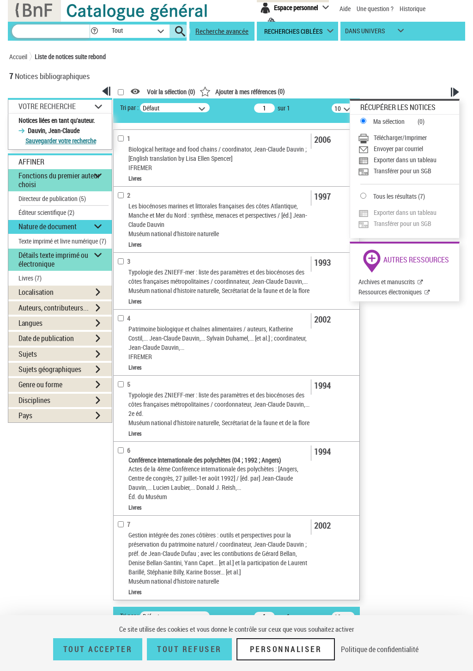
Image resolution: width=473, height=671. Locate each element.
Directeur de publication (52, 198)
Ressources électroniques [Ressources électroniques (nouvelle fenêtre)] (390, 291)
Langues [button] (30, 323)
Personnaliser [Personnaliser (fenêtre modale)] (286, 649)
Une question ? (375, 8)
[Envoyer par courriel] (408, 148)
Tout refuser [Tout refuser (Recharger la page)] (189, 649)
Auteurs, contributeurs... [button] (53, 308)
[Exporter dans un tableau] (408, 160)
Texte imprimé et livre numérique (62, 241)
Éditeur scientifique (46, 212)
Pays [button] (25, 415)
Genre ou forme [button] (40, 384)
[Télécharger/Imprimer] (408, 137)
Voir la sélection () (171, 91)
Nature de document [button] (47, 226)
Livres (30, 278)
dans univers (365, 33)
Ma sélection (389, 121)
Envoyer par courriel (398, 148)
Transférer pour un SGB (402, 170)
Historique (412, 8)
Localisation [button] (36, 292)
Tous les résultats (395, 196)
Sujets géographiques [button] (49, 369)
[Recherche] (51, 31)
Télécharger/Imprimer (400, 137)
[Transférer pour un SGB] (408, 171)
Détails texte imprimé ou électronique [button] (53, 259)
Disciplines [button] (34, 400)
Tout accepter (98, 649)
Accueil (18, 56)
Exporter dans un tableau (405, 159)
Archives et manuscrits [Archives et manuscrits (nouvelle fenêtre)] (386, 281)
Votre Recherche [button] (47, 106)
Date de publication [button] (46, 338)
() (242, 91)
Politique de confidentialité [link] (379, 649)
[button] (94, 31)
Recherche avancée (222, 31)
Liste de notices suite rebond (70, 56)
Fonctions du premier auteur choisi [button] (59, 180)
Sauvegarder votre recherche (60, 140)
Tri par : (129, 107)
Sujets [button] (27, 354)
